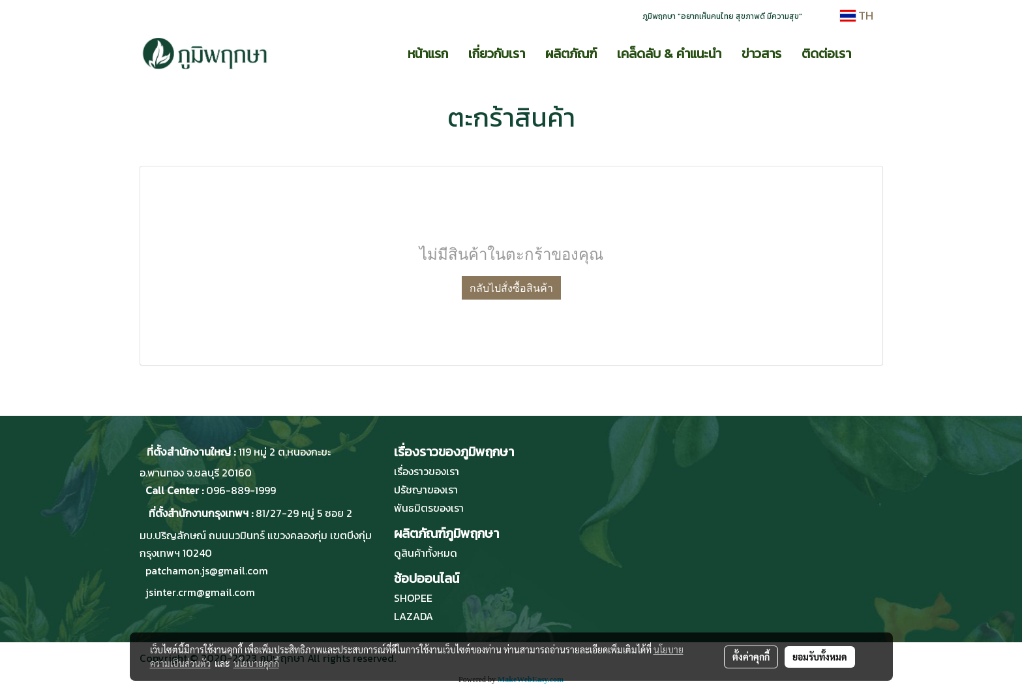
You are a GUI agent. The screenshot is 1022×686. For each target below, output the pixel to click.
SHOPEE (413, 598)
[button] (872, 53)
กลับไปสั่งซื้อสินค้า (511, 288)
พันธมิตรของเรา (429, 508)
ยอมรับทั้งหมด (819, 657)
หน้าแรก (428, 53)
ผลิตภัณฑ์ (571, 53)
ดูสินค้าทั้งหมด (425, 553)
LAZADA (413, 616)
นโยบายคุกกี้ (256, 663)
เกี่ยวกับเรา (496, 53)
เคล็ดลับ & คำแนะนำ (669, 53)
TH (856, 15)
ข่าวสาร (761, 53)
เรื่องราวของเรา (426, 471)
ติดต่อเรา (826, 53)
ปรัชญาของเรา (426, 489)
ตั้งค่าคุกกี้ (751, 657)
